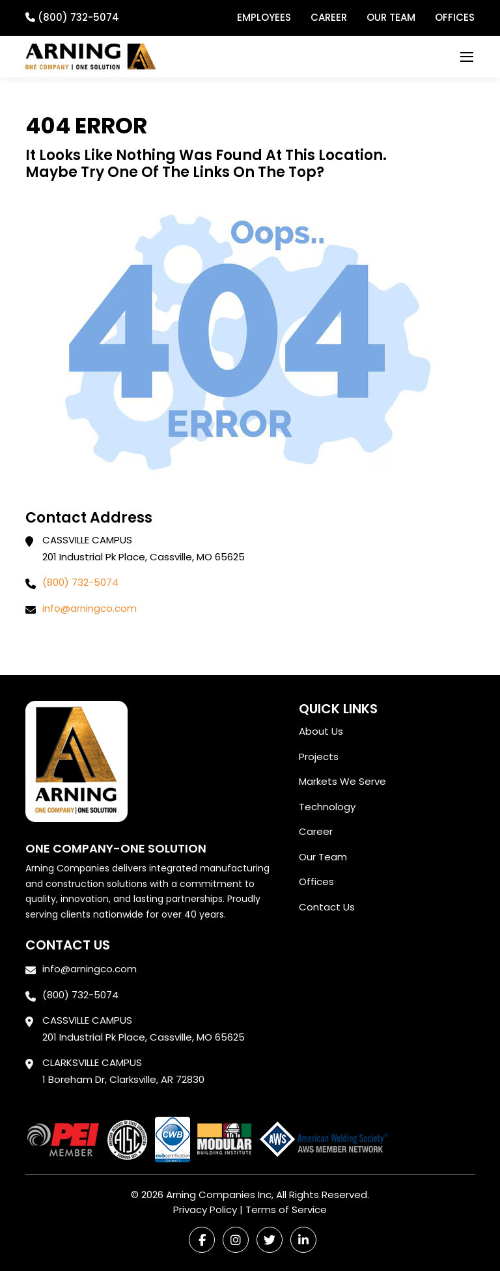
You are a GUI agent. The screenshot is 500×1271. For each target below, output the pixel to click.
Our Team (391, 17)
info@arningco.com (89, 608)
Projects (319, 756)
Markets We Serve (342, 781)
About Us (321, 731)
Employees (264, 17)
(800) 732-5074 (80, 582)
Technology (327, 806)
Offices (455, 17)
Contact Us (327, 907)
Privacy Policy (205, 1209)
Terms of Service (286, 1209)
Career (329, 17)
